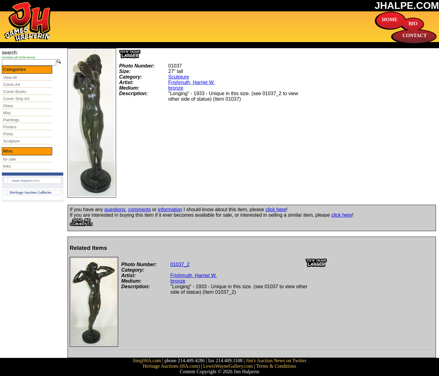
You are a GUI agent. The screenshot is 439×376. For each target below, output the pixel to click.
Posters (9, 127)
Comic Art (11, 84)
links (7, 166)
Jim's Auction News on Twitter (276, 360)
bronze (175, 88)
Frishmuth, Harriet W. (191, 82)
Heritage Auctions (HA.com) (171, 366)
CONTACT (414, 35)
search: (10, 52)
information (170, 209)
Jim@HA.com (147, 360)
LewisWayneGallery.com (228, 366)
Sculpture (11, 141)
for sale (9, 159)
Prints (8, 134)
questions (115, 209)
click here (276, 209)
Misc (7, 112)
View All (10, 77)
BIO (413, 23)
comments (139, 209)
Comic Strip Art (16, 98)
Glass (8, 105)
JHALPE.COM (407, 5)
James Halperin (22, 180)
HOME (390, 19)
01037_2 (179, 264)
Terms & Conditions (276, 366)
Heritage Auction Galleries (31, 192)
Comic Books (14, 91)
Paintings (11, 120)
